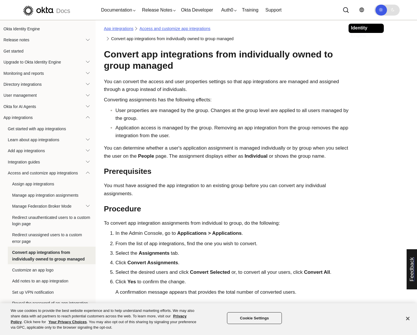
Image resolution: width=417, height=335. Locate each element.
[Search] (346, 10)
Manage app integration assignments (45, 195)
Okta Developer (197, 10)
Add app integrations (26, 150)
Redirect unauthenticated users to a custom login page (51, 220)
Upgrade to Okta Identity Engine (32, 62)
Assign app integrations (33, 184)
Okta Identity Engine (21, 29)
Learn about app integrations (33, 139)
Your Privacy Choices (68, 322)
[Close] (407, 318)
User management (20, 95)
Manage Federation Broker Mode (41, 206)
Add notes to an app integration (40, 281)
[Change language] (361, 10)
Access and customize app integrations (43, 173)
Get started (13, 51)
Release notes (16, 40)
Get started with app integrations (37, 128)
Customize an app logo (32, 270)
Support (273, 10)
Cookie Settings (254, 318)
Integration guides (24, 162)
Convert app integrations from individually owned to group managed (48, 255)
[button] (116, 10)
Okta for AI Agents (19, 106)
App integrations (18, 117)
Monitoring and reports (23, 73)
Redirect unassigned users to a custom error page (47, 237)
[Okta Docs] (46, 10)
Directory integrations (22, 84)
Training (250, 10)
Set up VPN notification (33, 292)
